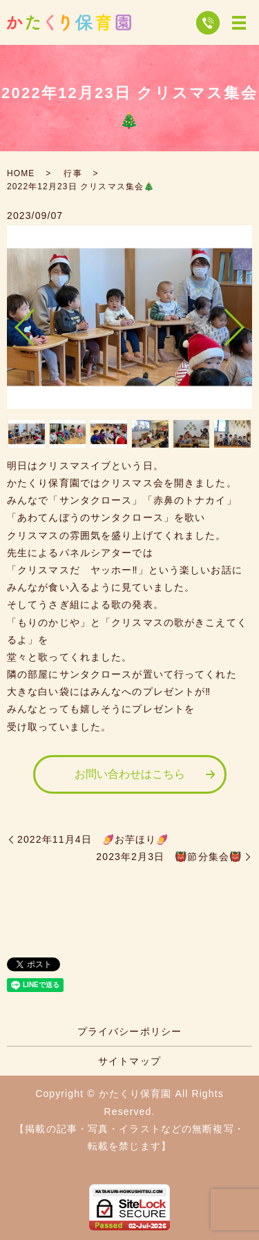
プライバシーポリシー (129, 1031)
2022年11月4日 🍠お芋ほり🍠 (93, 839)
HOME (21, 173)
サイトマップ (129, 1061)
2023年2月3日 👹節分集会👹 (169, 856)
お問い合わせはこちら (130, 774)
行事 (72, 173)
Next (246, 321)
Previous (13, 321)
